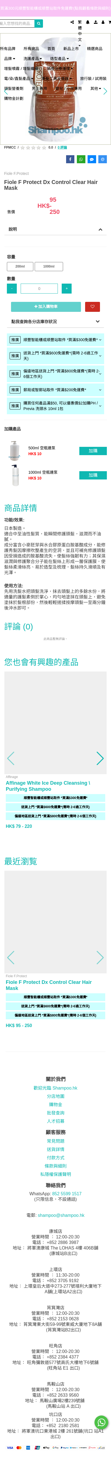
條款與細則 (56, 1166)
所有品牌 (7, 48)
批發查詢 (55, 1113)
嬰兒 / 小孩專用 (68, 88)
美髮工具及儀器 (57, 78)
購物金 (55, 1104)
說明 (13, 229)
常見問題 (55, 1141)
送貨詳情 (55, 1149)
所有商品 (31, 48)
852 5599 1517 (67, 1193)
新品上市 (71, 48)
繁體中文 (80, 33)
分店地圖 (55, 1096)
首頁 (51, 48)
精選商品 (94, 48)
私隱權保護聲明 (55, 1174)
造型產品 (59, 58)
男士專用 (39, 88)
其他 (95, 88)
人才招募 (55, 1121)
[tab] (55, 339)
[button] (11, 758)
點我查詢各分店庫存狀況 (34, 321)
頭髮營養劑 (13, 88)
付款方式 (55, 1157)
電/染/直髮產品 (18, 78)
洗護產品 (32, 58)
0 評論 (62, 147)
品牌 (9, 58)
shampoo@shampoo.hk (61, 1215)
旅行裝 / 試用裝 (93, 78)
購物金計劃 (13, 98)
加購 (93, 450)
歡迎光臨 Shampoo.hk (55, 1088)
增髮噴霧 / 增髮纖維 (21, 68)
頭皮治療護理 (60, 68)
